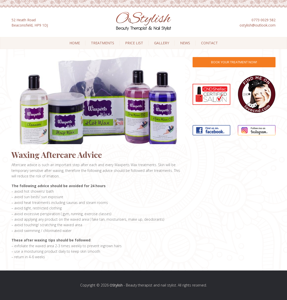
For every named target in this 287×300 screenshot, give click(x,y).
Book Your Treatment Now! (234, 62)
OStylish (116, 285)
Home (74, 43)
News (185, 43)
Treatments (102, 43)
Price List (134, 43)
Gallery (161, 43)
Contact (209, 43)
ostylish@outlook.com (258, 25)
